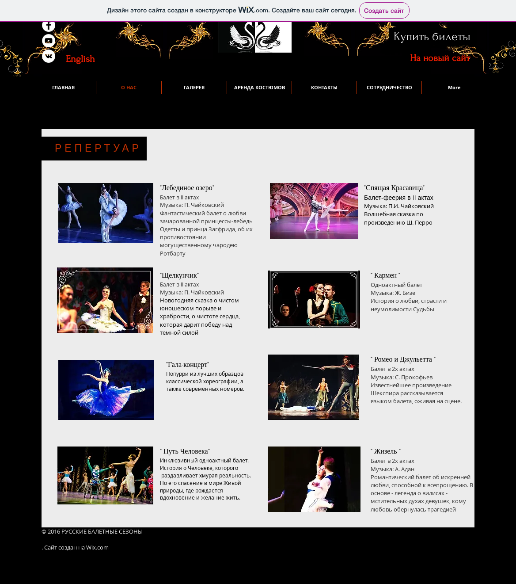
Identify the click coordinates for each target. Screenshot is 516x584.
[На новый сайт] (440, 58)
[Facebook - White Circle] (48, 25)
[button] (454, 87)
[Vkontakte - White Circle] (48, 56)
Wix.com (97, 547)
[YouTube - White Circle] (48, 40)
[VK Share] (91, 40)
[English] (80, 59)
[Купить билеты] (431, 37)
